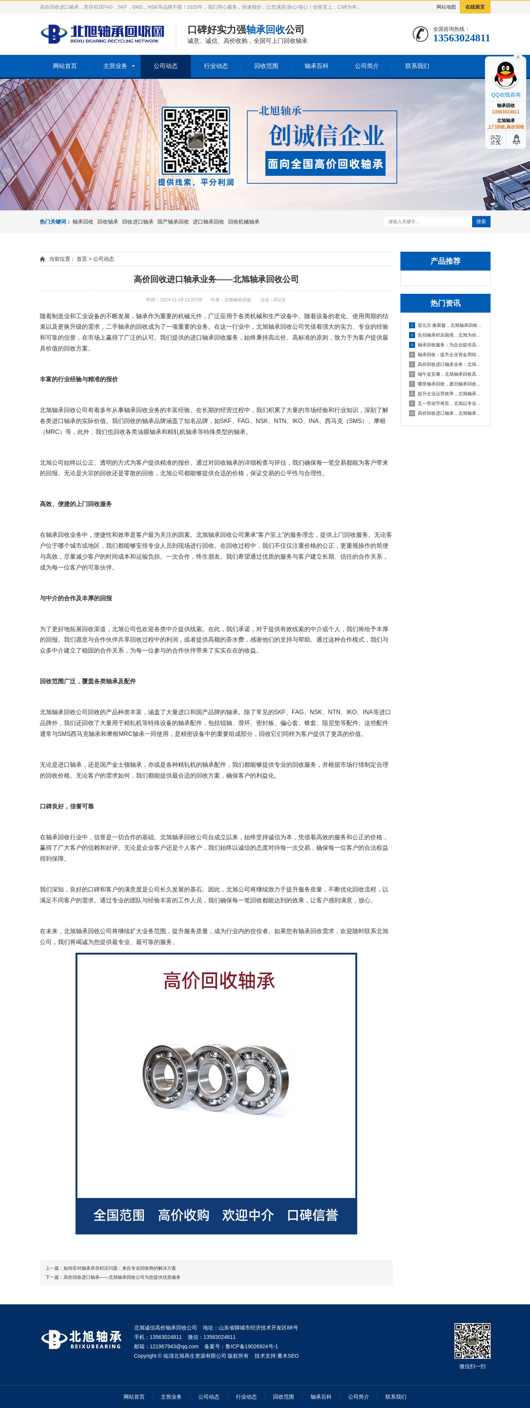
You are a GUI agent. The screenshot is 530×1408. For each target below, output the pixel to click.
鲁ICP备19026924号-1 (251, 1346)
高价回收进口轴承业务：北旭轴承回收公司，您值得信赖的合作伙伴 (446, 364)
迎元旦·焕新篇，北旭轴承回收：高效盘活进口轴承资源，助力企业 (446, 325)
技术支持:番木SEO (277, 1356)
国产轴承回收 (173, 222)
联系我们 (417, 66)
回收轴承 (107, 222)
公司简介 (367, 66)
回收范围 (266, 66)
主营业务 (115, 66)
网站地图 (446, 7)
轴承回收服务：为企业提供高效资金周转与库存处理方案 (446, 345)
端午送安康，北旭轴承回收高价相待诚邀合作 (446, 374)
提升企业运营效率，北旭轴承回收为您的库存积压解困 (446, 394)
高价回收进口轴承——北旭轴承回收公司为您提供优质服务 (122, 1277)
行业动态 (216, 66)
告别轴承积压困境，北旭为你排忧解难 (446, 335)
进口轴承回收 (208, 222)
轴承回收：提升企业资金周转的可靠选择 (446, 355)
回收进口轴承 (138, 222)
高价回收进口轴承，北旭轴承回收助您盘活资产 (446, 413)
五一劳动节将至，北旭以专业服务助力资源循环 (446, 403)
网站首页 (65, 66)
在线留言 (475, 7)
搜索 (481, 221)
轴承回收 (83, 222)
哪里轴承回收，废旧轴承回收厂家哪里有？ (446, 384)
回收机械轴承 (244, 222)
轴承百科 (317, 66)
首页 (82, 259)
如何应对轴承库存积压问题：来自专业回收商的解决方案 (119, 1268)
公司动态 (166, 66)
